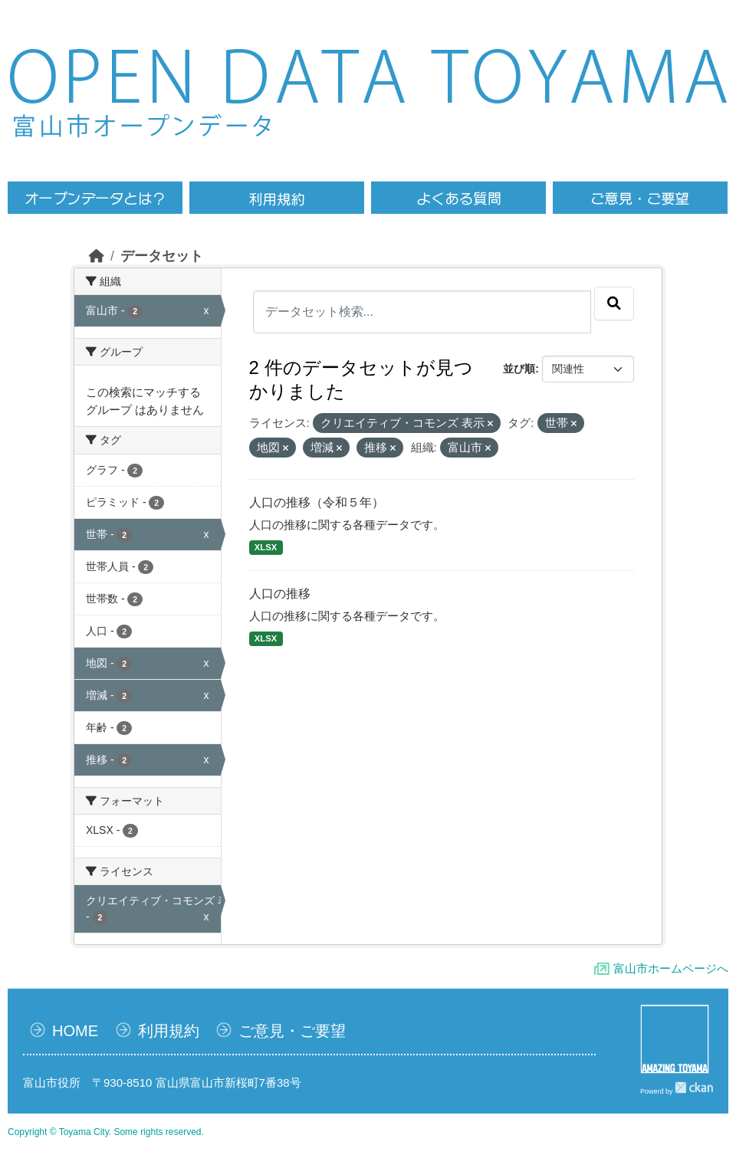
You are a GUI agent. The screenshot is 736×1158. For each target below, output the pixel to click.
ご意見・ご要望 (292, 1030)
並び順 (519, 368)
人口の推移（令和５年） (316, 502)
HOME (75, 1030)
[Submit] (614, 303)
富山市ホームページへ (670, 968)
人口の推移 (279, 593)
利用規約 (168, 1030)
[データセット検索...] (422, 311)
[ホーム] (96, 256)
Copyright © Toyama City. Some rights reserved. (106, 1132)
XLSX (266, 547)
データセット (161, 256)
